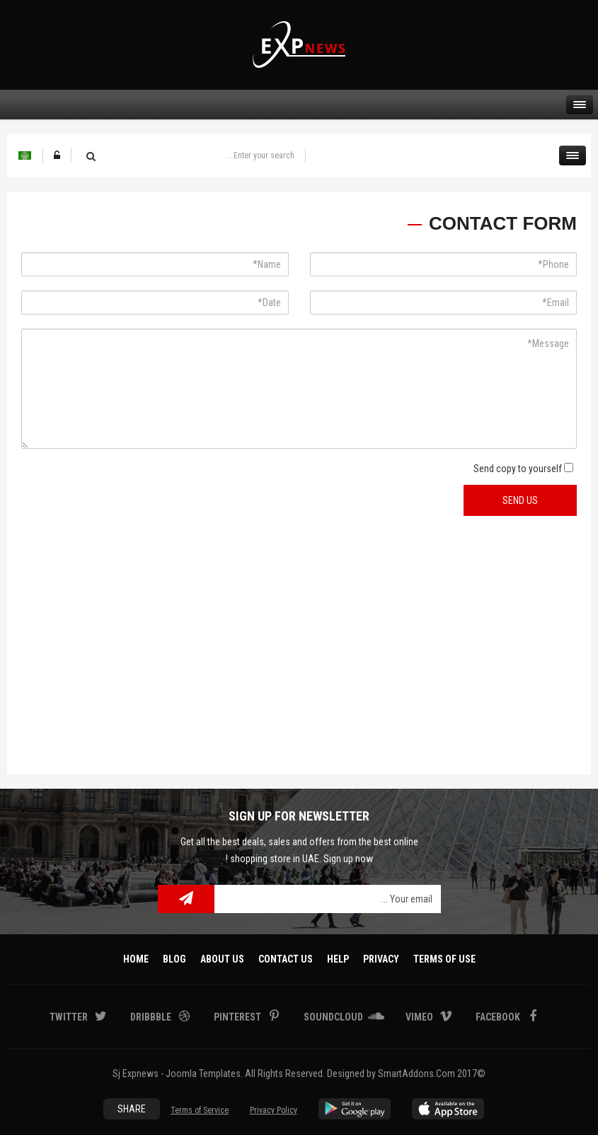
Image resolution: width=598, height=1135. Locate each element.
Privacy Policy (273, 1110)
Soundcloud (334, 1017)
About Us (222, 959)
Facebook (499, 1017)
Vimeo (420, 1017)
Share (131, 1109)
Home (136, 959)
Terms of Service (200, 1110)
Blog (174, 959)
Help (338, 959)
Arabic (24, 155)
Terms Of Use (444, 959)
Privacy (381, 959)
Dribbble (151, 1017)
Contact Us (285, 959)
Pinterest (238, 1017)
